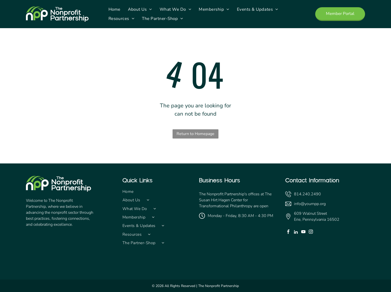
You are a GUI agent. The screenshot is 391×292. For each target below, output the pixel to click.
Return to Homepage (195, 134)
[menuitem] (114, 9)
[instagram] (311, 232)
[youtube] (303, 232)
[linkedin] (296, 232)
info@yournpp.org (310, 204)
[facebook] (288, 232)
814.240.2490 (307, 194)
